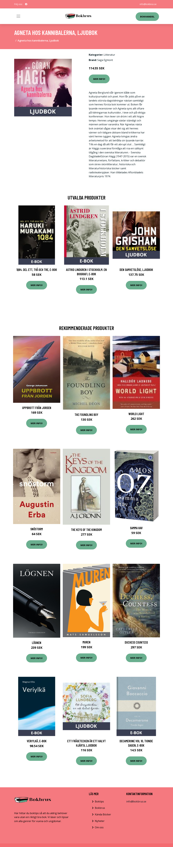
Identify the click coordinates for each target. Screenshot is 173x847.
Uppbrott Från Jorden (36, 408)
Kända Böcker (103, 814)
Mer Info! (99, 78)
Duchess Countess (136, 642)
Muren (86, 642)
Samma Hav (136, 528)
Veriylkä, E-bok (37, 741)
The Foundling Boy (86, 414)
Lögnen (36, 643)
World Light (136, 414)
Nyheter (99, 821)
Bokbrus (100, 808)
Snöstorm (36, 529)
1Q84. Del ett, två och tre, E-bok (36, 270)
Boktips (99, 801)
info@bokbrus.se (148, 4)
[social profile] (26, 4)
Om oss (99, 827)
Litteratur (109, 54)
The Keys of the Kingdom (86, 530)
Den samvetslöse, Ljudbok (136, 270)
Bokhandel (147, 16)
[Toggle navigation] (18, 16)
